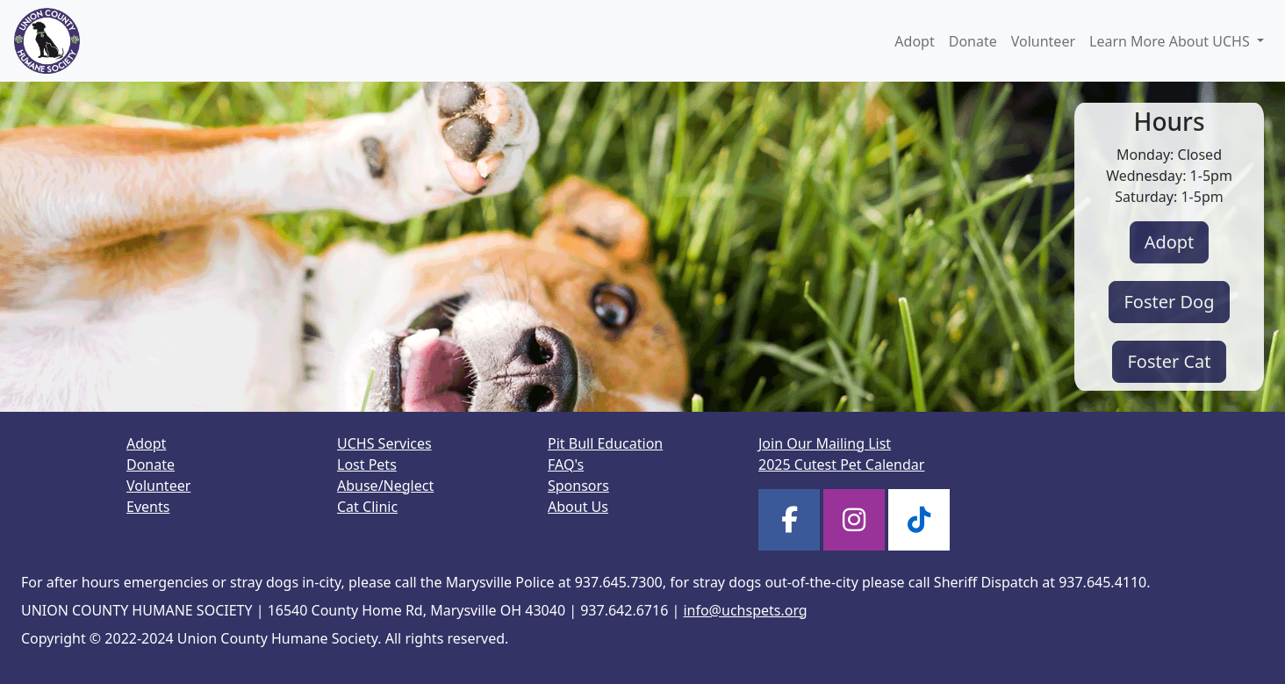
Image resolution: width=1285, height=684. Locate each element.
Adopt (914, 41)
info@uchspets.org (745, 610)
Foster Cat (1168, 361)
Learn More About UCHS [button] (1171, 41)
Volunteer (1043, 41)
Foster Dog (1168, 301)
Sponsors (578, 485)
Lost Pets (367, 464)
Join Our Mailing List (824, 443)
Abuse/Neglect (385, 485)
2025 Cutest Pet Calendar (841, 464)
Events (147, 506)
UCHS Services (384, 443)
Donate (973, 41)
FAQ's (566, 464)
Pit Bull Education (605, 443)
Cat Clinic (367, 506)
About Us (578, 506)
